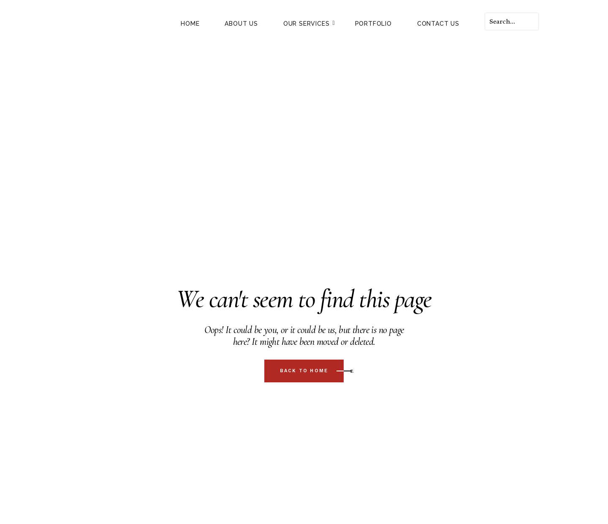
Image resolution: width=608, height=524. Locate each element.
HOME (190, 23)
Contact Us (438, 23)
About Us (241, 23)
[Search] (512, 21)
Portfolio (373, 23)
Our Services (309, 23)
